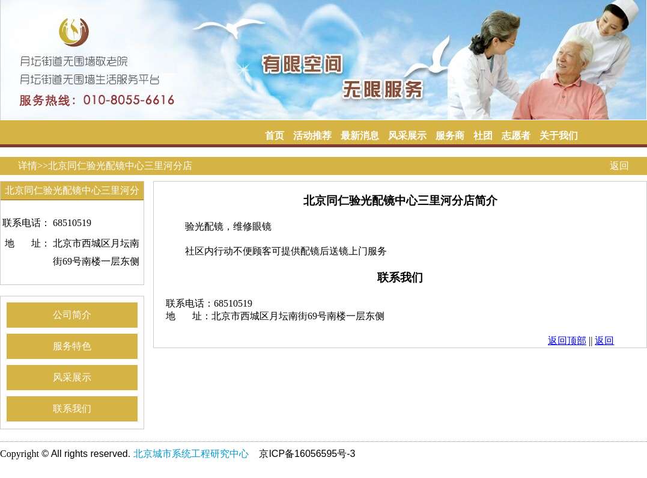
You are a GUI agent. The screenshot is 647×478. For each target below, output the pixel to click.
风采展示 (407, 135)
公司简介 (72, 315)
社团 (483, 135)
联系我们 (72, 408)
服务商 (450, 135)
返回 (619, 166)
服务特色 (72, 346)
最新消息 (360, 135)
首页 (274, 135)
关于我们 (558, 135)
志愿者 (516, 135)
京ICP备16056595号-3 (307, 454)
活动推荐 (312, 135)
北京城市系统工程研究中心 (191, 454)
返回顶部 (567, 341)
